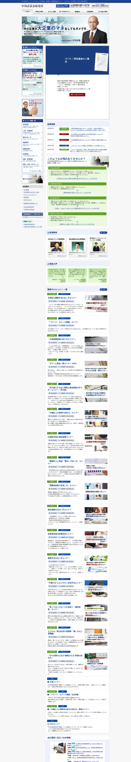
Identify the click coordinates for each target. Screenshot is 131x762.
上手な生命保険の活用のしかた (31, 155)
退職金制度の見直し (31, 149)
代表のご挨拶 (39, 12)
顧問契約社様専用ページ (31, 203)
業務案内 (77, 12)
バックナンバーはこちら (36, 94)
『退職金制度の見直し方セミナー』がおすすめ (76, 192)
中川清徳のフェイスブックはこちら (31, 217)
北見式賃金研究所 (29, 207)
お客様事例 (90, 12)
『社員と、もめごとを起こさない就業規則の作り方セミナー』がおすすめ (76, 208)
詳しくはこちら (38, 93)
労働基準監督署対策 (29, 224)
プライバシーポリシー (30, 194)
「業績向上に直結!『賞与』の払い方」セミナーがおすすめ (77, 224)
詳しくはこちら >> (77, 94)
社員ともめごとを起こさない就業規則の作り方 (31, 144)
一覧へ (104, 232)
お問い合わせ (27, 200)
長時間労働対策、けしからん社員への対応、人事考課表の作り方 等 (31, 132)
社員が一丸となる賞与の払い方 (31, 138)
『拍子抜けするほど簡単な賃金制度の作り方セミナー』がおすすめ (76, 178)
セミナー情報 (51, 12)
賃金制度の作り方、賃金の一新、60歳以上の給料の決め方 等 (31, 126)
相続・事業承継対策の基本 (31, 160)
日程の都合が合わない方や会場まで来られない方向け (31, 166)
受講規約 (26, 197)
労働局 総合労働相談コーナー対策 (33, 226)
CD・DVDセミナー (64, 12)
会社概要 (26, 189)
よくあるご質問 (103, 12)
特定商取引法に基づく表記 (31, 192)
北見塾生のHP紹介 (29, 209)
